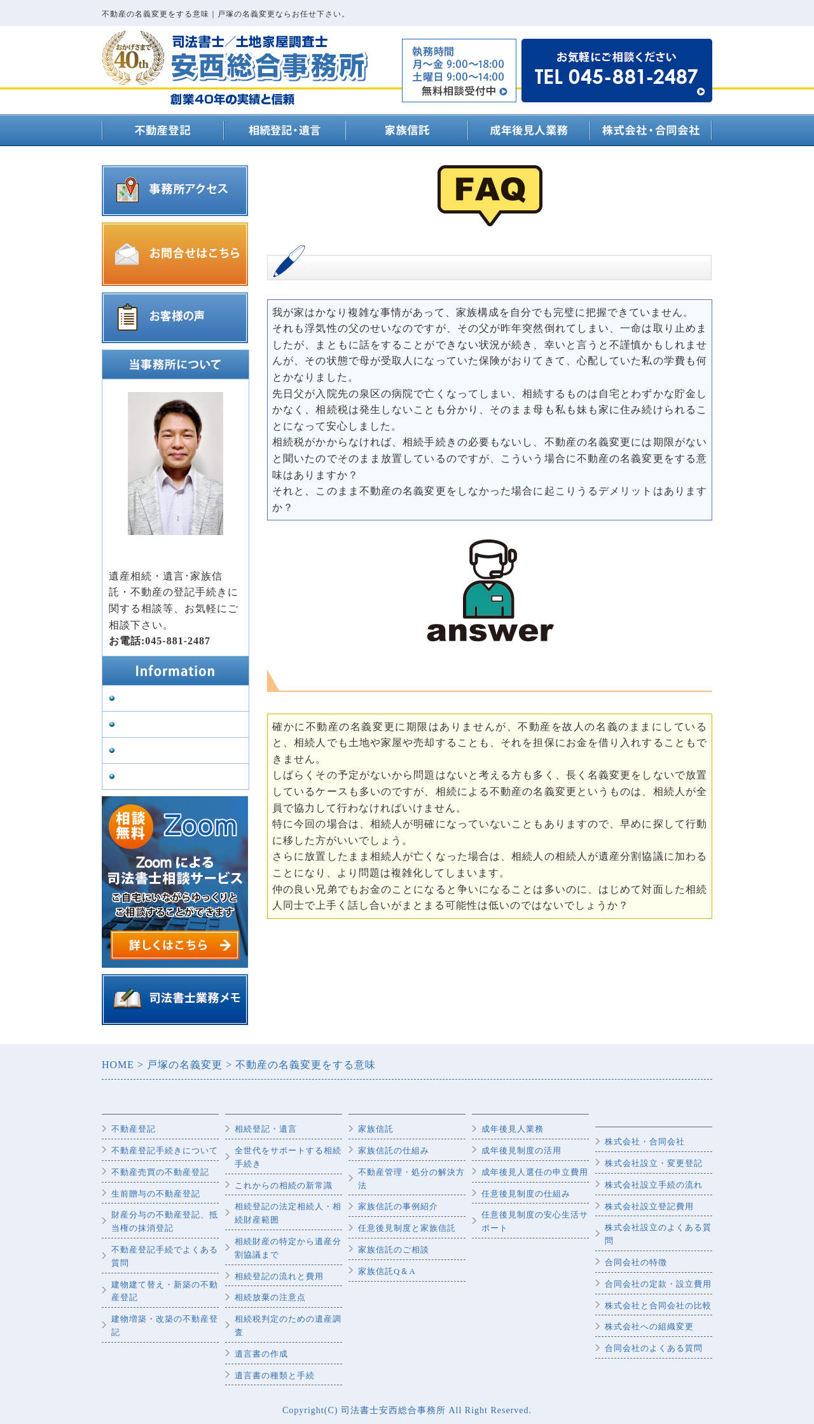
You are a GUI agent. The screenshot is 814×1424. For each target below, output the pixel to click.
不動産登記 (133, 1129)
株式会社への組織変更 (649, 1326)
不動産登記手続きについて (164, 1150)
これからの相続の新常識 (284, 1185)
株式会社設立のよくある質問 (658, 1234)
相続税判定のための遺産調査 (288, 1325)
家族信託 (376, 1129)
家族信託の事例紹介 (398, 1206)
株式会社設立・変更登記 (654, 1163)
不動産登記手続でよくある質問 (164, 1256)
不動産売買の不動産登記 (160, 1172)
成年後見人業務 (512, 1129)
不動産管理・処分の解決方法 (411, 1178)
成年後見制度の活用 (521, 1150)
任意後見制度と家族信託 (407, 1228)
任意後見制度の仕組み (525, 1193)
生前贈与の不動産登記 (155, 1193)
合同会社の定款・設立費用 (658, 1284)
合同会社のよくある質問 (654, 1348)
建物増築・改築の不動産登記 (164, 1325)
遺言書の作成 (261, 1354)
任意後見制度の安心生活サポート (534, 1221)
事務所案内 (142, 698)
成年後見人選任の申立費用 (534, 1172)
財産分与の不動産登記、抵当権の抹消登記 (164, 1221)
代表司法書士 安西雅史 (161, 559)
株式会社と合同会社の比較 (658, 1305)
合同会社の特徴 (636, 1262)
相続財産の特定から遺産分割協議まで (288, 1248)
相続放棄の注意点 (270, 1297)
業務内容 (137, 724)
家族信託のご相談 (393, 1249)
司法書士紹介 (147, 751)
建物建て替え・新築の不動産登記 (164, 1291)
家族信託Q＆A (387, 1271)
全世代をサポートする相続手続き (288, 1157)
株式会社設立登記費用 (649, 1206)
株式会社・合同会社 (645, 1141)
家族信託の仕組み (393, 1150)
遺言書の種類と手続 (275, 1375)
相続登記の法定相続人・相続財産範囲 (288, 1213)
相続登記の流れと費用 (279, 1276)
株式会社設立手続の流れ (654, 1185)
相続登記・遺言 (266, 1129)
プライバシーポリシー (166, 777)
